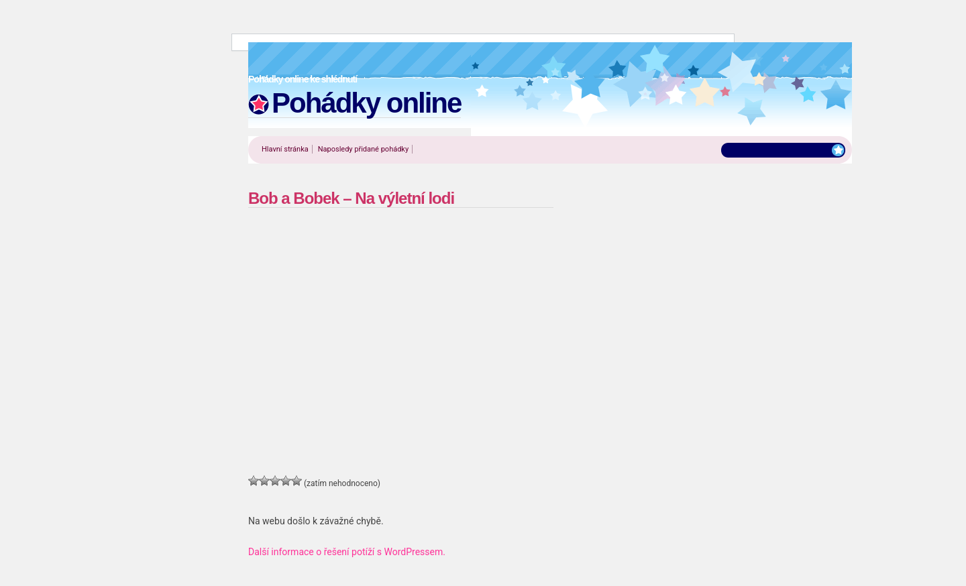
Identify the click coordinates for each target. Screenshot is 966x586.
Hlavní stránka (285, 149)
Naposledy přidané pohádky (363, 149)
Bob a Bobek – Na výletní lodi (351, 198)
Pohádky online (366, 103)
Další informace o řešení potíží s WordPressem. (346, 551)
